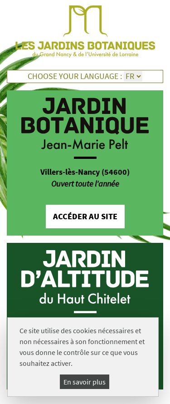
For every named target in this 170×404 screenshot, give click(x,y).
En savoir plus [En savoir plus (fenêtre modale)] (84, 381)
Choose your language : (75, 76)
